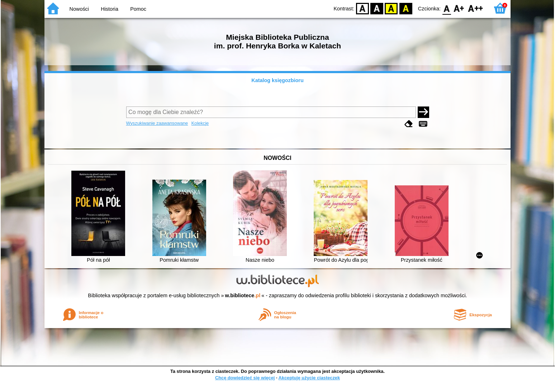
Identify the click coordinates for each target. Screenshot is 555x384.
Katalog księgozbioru (277, 80)
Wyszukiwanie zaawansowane (157, 123)
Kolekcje (200, 123)
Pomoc (138, 9)
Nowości (79, 9)
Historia (109, 9)
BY (405, 8)
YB (391, 8)
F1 (459, 8)
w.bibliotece (243, 295)
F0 (446, 8)
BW (376, 8)
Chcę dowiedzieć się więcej (245, 377)
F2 (475, 8)
